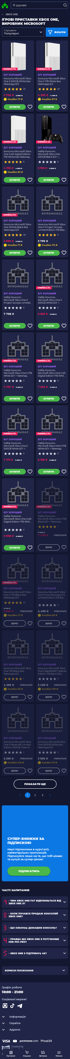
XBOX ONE (12, 14)
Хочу (48, 547)
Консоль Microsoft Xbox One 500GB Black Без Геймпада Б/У (17, 227)
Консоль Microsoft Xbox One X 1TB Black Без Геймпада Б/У (17, 595)
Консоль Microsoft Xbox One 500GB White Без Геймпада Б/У (51, 744)
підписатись (28, 871)
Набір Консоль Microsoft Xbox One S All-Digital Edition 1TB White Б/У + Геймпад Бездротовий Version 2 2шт (52, 373)
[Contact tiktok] (13, 1006)
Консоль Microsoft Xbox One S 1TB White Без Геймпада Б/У (51, 81)
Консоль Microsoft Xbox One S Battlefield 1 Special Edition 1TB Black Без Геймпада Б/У (52, 671)
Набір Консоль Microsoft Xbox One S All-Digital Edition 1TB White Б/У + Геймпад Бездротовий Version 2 (18, 519)
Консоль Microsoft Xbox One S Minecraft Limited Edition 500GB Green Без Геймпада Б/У (18, 744)
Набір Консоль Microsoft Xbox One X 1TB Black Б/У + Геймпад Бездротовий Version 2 (52, 519)
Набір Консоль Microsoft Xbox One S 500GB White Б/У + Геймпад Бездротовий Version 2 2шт (16, 446)
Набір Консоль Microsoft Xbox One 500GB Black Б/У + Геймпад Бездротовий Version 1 (51, 154)
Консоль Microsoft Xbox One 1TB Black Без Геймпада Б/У (17, 671)
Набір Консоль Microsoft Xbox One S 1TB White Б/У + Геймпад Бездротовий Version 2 (52, 446)
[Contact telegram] (20, 1006)
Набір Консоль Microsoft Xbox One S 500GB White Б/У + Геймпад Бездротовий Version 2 (51, 300)
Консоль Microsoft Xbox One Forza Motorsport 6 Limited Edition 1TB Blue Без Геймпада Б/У (51, 595)
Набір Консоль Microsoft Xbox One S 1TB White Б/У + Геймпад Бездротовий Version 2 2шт (18, 373)
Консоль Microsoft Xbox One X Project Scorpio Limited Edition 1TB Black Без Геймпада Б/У (52, 227)
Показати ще (35, 784)
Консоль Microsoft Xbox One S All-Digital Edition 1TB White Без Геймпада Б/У (17, 154)
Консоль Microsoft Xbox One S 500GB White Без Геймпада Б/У (17, 81)
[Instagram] (5, 1006)
